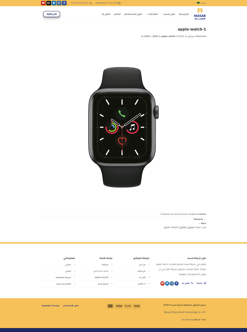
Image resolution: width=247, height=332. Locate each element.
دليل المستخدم (133, 14)
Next (202, 223)
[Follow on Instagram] (59, 3)
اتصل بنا (106, 14)
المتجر (117, 14)
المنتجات (152, 14)
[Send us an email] (48, 3)
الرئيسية (184, 14)
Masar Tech (200, 320)
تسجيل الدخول (187, 227)
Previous (200, 219)
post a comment (199, 214)
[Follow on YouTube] (43, 3)
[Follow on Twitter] (54, 3)
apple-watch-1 (169, 36)
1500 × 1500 (151, 36)
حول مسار (168, 14)
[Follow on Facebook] (64, 3)
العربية (200, 3)
